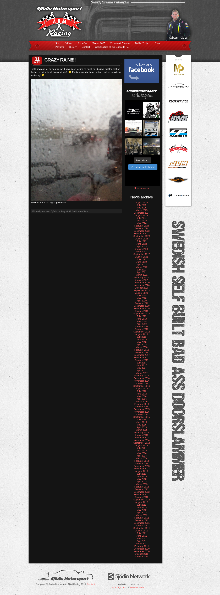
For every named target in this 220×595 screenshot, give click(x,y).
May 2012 (141, 510)
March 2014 (142, 458)
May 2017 (141, 368)
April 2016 (142, 399)
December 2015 (142, 409)
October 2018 (141, 329)
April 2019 (142, 324)
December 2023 (142, 231)
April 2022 (142, 264)
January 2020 (141, 303)
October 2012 (141, 497)
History (73, 46)
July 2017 (141, 362)
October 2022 (141, 251)
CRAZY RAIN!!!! (59, 60)
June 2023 (141, 244)
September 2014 (141, 443)
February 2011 (141, 546)
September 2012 (141, 499)
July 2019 (141, 316)
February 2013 (141, 486)
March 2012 (142, 515)
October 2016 (141, 383)
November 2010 (142, 551)
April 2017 (142, 370)
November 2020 (142, 285)
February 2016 (141, 404)
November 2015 (142, 412)
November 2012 (142, 494)
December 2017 (142, 355)
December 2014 (142, 437)
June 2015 (141, 422)
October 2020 (141, 287)
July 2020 (141, 295)
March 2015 (142, 430)
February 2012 (141, 517)
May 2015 (141, 424)
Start (57, 43)
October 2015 (141, 414)
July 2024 (141, 218)
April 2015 (142, 427)
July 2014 (141, 448)
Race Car (82, 43)
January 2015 (141, 435)
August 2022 (141, 256)
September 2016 (141, 386)
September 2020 (141, 290)
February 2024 (141, 225)
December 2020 (142, 282)
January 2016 (141, 406)
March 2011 (142, 543)
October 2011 (141, 525)
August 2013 (141, 471)
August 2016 (141, 388)
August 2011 (141, 530)
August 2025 (141, 202)
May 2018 (141, 342)
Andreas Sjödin (49, 211)
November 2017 (142, 357)
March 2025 (142, 210)
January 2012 (141, 520)
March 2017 (142, 373)
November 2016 (142, 380)
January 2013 (141, 489)
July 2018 (141, 337)
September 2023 (141, 236)
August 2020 (141, 293)
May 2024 (141, 223)
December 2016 (142, 378)
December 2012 (142, 492)
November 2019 (142, 308)
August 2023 (141, 238)
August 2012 (141, 502)
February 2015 (141, 432)
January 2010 (141, 556)
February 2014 (141, 461)
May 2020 (141, 298)
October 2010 (141, 554)
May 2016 (141, 396)
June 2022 (141, 262)
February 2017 (141, 375)
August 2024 (141, 215)
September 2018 (141, 331)
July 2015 (141, 419)
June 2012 (141, 507)
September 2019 (141, 313)
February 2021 (141, 277)
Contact (86, 46)
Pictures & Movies (120, 43)
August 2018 (141, 334)
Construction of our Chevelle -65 (112, 46)
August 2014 (141, 445)
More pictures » (141, 188)
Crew (158, 43)
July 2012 (141, 505)
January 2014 (141, 463)
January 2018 (141, 352)
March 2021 (142, 275)
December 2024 (142, 213)
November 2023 (142, 233)
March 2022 (142, 267)
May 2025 (141, 207)
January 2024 (141, 228)
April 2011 (142, 541)
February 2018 (141, 349)
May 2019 (141, 321)
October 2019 (141, 311)
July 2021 (141, 269)
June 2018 (141, 339)
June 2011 (141, 536)
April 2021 (142, 272)
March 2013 (142, 484)
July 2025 (141, 205)
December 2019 (142, 306)
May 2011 (141, 538)
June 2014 (141, 450)
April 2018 (142, 344)
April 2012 (142, 512)
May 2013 (141, 479)
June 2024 (141, 220)
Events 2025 (98, 43)
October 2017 (141, 360)
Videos (69, 43)
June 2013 (141, 476)
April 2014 (142, 455)
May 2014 (141, 453)
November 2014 (142, 440)
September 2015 (141, 417)
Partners (59, 46)
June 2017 (141, 365)
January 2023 (141, 249)
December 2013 (142, 466)
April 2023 (142, 246)
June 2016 (141, 393)
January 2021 (141, 280)
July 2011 (141, 533)
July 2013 (141, 474)
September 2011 (141, 528)
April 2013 (142, 481)
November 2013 (142, 468)
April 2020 (142, 300)
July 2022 (141, 259)
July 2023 (141, 241)
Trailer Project (142, 43)
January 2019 (141, 326)
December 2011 (142, 523)
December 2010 (142, 548)
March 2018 (142, 347)
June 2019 (141, 318)
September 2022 (141, 254)
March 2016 (142, 401)
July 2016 (141, 391)
